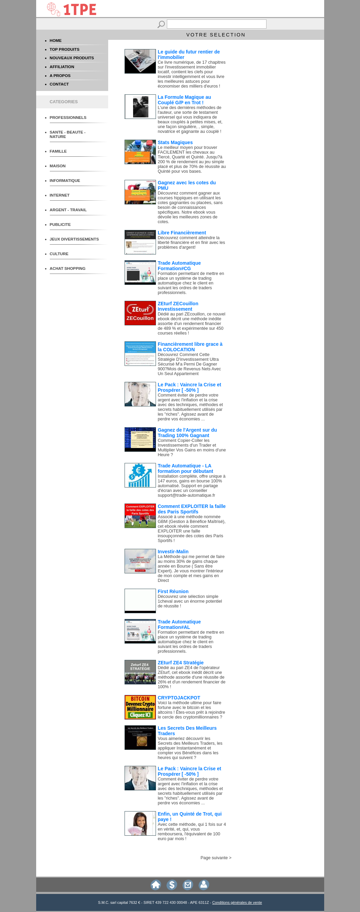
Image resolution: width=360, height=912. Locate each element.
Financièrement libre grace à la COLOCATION (190, 346)
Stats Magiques (175, 142)
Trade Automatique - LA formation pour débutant (185, 468)
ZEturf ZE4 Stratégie (181, 662)
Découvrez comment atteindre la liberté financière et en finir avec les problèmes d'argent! (191, 242)
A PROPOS (60, 75)
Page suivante (214, 857)
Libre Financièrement (182, 232)
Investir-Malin (173, 551)
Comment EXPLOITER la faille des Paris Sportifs (192, 509)
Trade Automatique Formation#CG (179, 265)
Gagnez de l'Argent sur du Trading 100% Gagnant (187, 432)
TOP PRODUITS (65, 49)
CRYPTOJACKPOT (179, 697)
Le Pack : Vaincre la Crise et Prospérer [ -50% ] (189, 387)
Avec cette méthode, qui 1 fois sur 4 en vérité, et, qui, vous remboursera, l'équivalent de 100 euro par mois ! (192, 831)
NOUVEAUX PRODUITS (72, 58)
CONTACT (59, 84)
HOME (56, 40)
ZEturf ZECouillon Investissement (178, 306)
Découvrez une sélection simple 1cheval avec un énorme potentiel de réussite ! (190, 601)
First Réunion (173, 591)
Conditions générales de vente (237, 902)
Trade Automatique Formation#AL (179, 624)
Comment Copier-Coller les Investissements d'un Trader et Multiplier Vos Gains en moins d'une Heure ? (192, 447)
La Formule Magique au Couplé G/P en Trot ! (184, 99)
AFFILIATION (62, 66)
